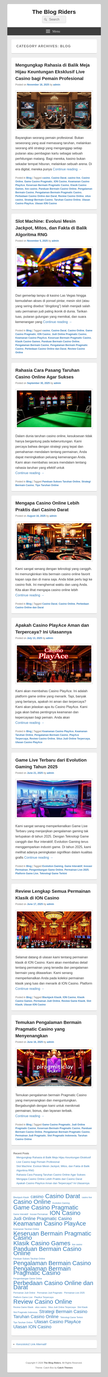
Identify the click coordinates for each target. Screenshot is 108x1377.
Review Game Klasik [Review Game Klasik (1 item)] (23, 1307)
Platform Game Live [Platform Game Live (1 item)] (23, 1297)
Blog (29, 177)
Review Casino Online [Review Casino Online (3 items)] (42, 1301)
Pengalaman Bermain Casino (32, 345)
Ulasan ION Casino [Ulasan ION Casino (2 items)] (32, 1327)
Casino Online (76, 330)
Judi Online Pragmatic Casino (69, 334)
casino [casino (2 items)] (37, 1196)
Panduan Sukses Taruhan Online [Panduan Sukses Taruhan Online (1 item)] (29, 1258)
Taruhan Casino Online (67, 199)
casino (46, 177)
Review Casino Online (71, 196)
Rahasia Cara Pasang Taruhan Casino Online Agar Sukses (50, 1174)
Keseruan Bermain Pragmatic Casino (47, 185)
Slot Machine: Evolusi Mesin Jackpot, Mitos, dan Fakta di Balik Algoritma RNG (51, 228)
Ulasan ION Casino (46, 203)
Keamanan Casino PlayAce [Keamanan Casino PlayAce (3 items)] (49, 1223)
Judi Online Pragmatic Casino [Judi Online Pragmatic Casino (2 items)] (42, 1218)
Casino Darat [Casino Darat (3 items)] (62, 1196)
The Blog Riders (54, 12)
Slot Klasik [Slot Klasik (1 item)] (82, 1307)
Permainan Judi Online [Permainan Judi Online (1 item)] (24, 1293)
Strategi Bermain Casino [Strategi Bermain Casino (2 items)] (63, 1311)
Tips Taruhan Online (47, 485)
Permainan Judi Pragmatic (30, 1135)
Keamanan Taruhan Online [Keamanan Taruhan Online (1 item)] (26, 1229)
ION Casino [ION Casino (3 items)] (65, 1213)
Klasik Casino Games (27, 341)
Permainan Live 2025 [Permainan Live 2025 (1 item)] (74, 1293)
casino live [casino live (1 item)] (87, 1197)
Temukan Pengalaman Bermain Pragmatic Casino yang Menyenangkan (48, 1029)
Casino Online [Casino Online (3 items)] (32, 1202)
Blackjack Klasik (51, 997)
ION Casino (60, 181)
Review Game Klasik (73, 1001)
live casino (31, 188)
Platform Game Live (26, 873)
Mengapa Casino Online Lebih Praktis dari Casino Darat (49, 1178)
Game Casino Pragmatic (38, 181)
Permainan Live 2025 (76, 869)
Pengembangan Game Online (46, 869)
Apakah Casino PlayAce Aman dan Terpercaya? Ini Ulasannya (52, 1183)
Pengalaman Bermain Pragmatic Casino (58, 192)
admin (56, 84)
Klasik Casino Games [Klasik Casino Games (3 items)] (41, 1243)
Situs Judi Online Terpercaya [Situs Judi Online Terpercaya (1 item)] (62, 1307)
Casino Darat (59, 177)
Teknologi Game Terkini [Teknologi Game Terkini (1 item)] (71, 1317)
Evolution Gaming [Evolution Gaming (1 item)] (61, 1203)
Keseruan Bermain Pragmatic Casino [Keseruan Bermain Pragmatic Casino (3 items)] (52, 1235)
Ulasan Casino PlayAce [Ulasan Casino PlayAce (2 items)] (57, 1322)
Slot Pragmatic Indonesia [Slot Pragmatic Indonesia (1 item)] (25, 1312)
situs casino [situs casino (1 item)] (40, 1307)
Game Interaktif (73, 866)
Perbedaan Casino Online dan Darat (36, 196)
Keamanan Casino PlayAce (31, 337)
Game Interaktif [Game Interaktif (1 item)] (20, 1214)
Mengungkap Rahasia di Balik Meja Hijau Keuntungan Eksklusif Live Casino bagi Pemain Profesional (52, 72)
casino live (74, 177)
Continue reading (67, 169)
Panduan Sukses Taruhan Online (61, 481)
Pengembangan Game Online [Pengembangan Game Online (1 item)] (27, 1278)
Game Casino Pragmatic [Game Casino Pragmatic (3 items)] (45, 1207)
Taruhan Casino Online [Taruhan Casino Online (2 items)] (36, 1316)
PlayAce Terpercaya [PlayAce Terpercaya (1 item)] (43, 1297)
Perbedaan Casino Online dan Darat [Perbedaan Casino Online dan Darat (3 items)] (53, 1285)
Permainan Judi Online (47, 1001)
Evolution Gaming (52, 866)
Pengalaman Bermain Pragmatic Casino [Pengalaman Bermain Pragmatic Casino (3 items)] (42, 1270)
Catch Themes (65, 1367)
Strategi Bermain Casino (38, 199)
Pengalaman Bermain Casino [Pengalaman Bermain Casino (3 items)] (52, 1263)
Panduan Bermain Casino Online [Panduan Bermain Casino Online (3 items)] (47, 1251)
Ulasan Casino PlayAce (29, 742)
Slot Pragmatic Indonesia (61, 1135)
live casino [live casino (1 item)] (77, 1244)
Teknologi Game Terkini (53, 873)
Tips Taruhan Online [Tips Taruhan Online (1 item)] (23, 1322)
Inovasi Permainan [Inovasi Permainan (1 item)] (39, 1214)
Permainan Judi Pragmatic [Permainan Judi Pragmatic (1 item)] (49, 1293)
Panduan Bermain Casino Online (57, 188)
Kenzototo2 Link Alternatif (31, 1344)
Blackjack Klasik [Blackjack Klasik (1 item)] (21, 1197)
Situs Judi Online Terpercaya (73, 738)
